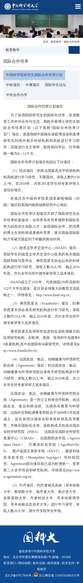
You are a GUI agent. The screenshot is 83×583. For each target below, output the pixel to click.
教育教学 (56, 41)
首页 (45, 41)
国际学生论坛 (55, 85)
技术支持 (68, 563)
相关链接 (53, 563)
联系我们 (10, 563)
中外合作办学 (16, 95)
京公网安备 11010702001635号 (59, 575)
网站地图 (24, 563)
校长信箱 (39, 563)
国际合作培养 (72, 41)
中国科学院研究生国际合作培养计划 (34, 75)
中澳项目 (32, 85)
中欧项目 (13, 85)
